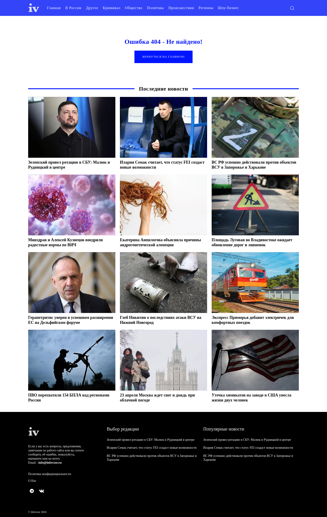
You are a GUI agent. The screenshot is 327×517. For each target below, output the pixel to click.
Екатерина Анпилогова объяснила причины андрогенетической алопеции (161, 242)
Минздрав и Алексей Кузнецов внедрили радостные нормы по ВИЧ (66, 242)
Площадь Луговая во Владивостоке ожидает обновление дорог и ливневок (252, 242)
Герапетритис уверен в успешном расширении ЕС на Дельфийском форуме (66, 320)
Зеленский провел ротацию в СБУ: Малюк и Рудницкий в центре (150, 439)
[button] (292, 8)
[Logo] (34, 8)
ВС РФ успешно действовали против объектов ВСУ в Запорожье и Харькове (248, 165)
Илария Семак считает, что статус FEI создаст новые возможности (155, 165)
